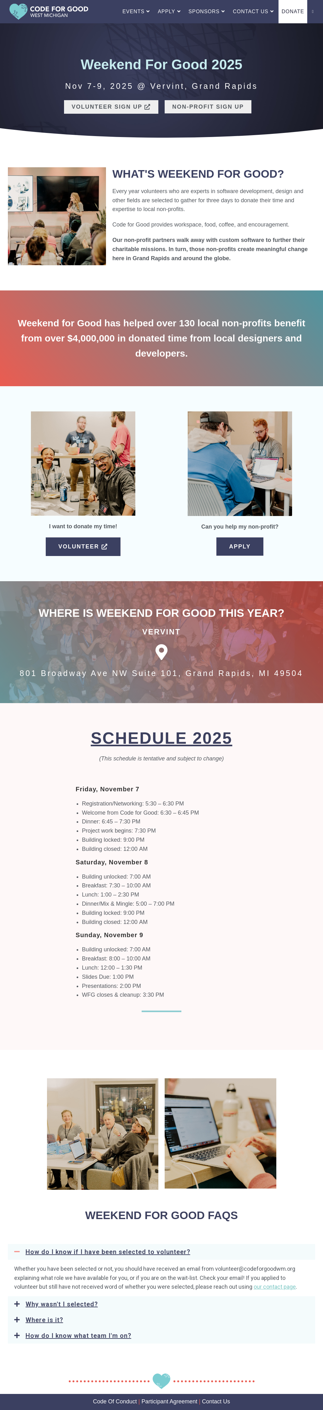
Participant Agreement (169, 1401)
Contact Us (216, 1401)
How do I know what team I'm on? (78, 1335)
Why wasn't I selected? (62, 1304)
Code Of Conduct (115, 1401)
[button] (161, 1252)
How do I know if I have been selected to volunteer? (108, 1252)
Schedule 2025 (161, 738)
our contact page (275, 1286)
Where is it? (44, 1320)
